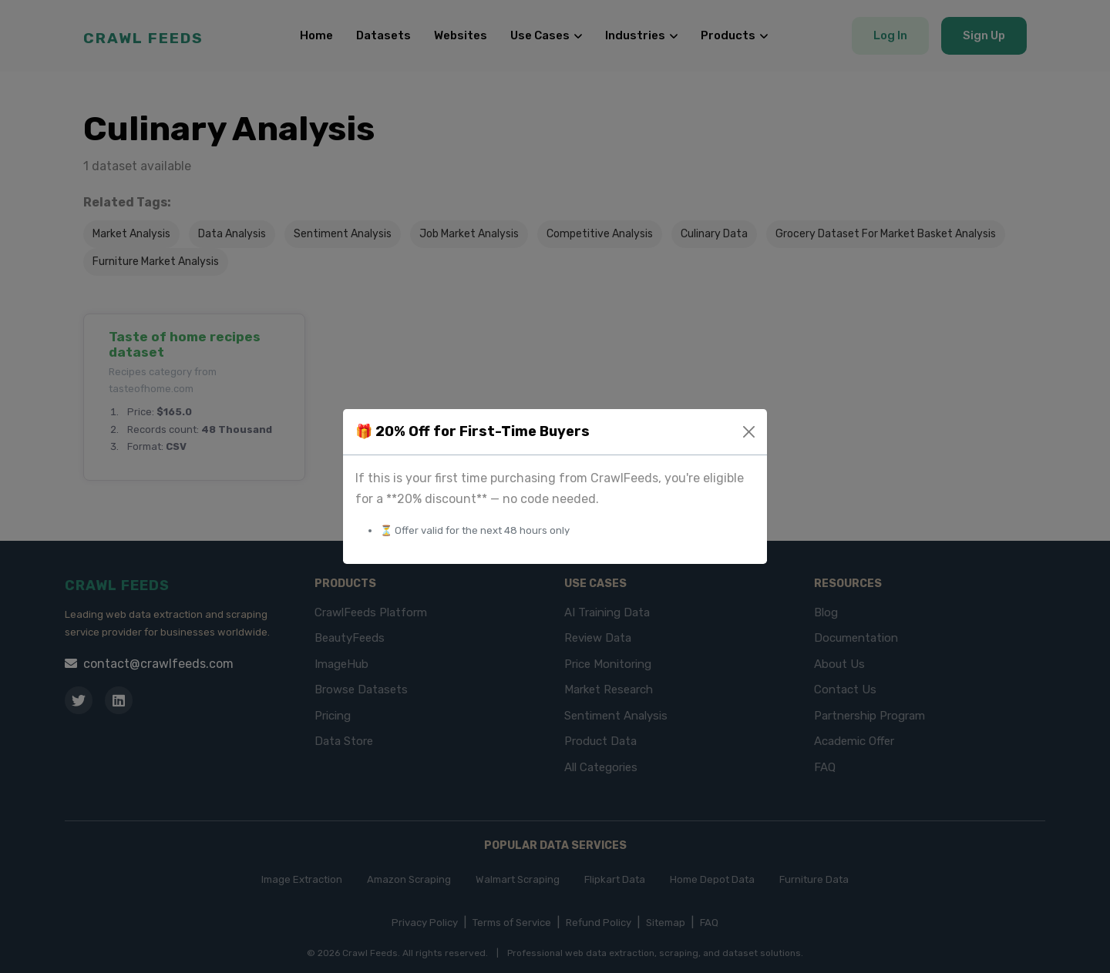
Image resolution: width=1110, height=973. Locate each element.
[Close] (749, 432)
